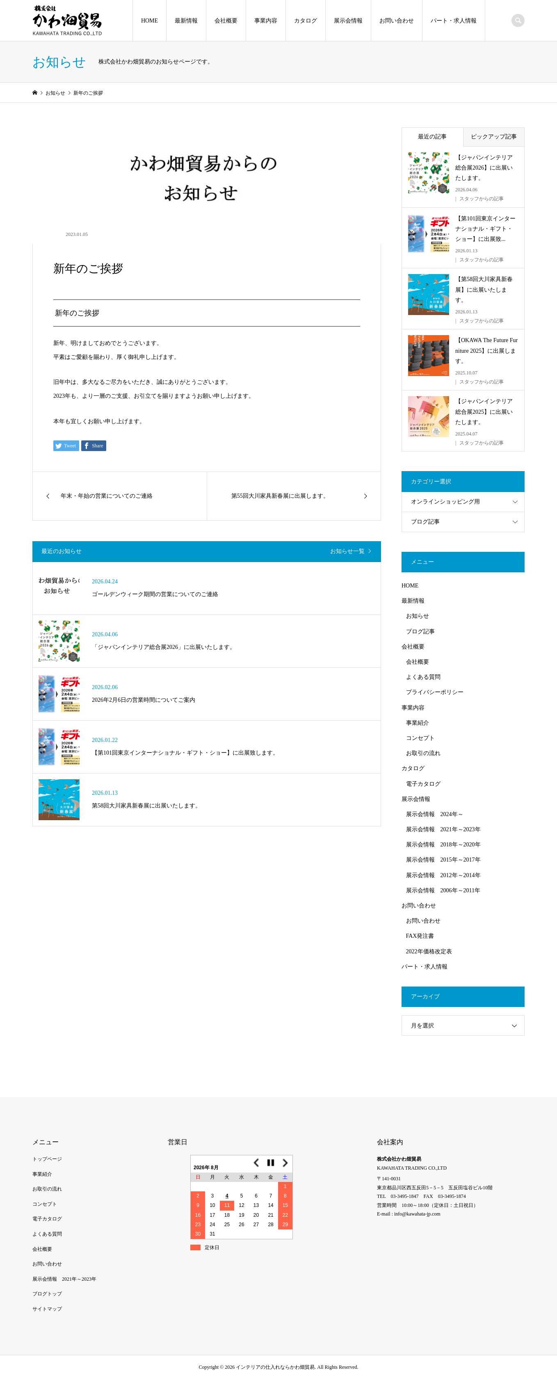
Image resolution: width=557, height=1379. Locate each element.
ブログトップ (47, 1294)
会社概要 (226, 21)
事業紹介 (417, 723)
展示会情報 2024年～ (434, 814)
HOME (149, 21)
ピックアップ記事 (494, 137)
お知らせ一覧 (347, 551)
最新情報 (186, 21)
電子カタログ (423, 784)
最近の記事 (432, 137)
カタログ (305, 21)
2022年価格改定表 (429, 951)
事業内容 (265, 21)
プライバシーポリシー (434, 692)
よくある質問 (423, 677)
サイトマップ (47, 1309)
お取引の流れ (423, 753)
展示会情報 (348, 21)
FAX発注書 (420, 936)
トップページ (47, 1159)
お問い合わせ (396, 21)
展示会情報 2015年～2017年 (443, 860)
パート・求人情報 (454, 21)
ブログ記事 (425, 522)
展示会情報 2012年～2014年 (443, 875)
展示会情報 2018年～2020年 (443, 844)
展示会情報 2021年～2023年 (443, 829)
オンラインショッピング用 (445, 502)
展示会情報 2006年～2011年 (443, 890)
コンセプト (420, 738)
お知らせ (417, 616)
